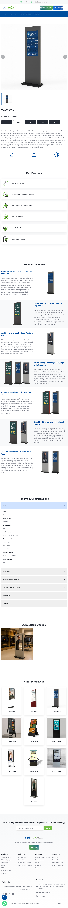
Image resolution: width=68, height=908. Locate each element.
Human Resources (57, 860)
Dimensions (6, 571)
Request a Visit (58, 7)
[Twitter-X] (9, 894)
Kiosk (3, 865)
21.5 (7, 122)
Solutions (4, 873)
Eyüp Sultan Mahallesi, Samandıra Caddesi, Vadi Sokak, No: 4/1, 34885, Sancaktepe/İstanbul (50, 887)
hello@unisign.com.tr (41, 2)
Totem (22, 14)
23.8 (18, 122)
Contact (34, 847)
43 (55, 122)
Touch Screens (6, 857)
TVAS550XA (11, 771)
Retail (37, 863)
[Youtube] (13, 894)
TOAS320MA (34, 711)
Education (38, 865)
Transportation (39, 860)
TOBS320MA (34, 801)
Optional (5, 604)
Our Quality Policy (57, 863)
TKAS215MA (56, 711)
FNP (59, 903)
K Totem (28, 14)
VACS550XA (34, 771)
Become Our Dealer (46, 7)
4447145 (26, 2)
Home (4, 14)
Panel (4, 505)
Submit (48, 828)
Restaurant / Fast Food (42, 857)
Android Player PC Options (11, 579)
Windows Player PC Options (11, 587)
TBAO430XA (34, 741)
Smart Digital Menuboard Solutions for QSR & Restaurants (25, 862)
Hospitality (38, 868)
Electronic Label (6, 871)
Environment (7, 595)
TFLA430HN (12, 741)
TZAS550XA (56, 741)
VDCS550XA (56, 771)
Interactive (4, 863)
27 (31, 122)
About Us (55, 857)
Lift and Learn (22, 857)
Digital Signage (13, 14)
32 (43, 122)
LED (2, 868)
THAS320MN (11, 711)
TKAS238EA (37, 14)
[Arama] (37, 7)
